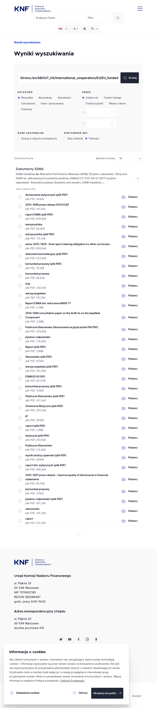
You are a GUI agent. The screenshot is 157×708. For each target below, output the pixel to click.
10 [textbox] (120, 158)
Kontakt (136, 695)
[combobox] (94, 29)
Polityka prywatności (47, 680)
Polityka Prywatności (72, 680)
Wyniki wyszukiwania (27, 42)
